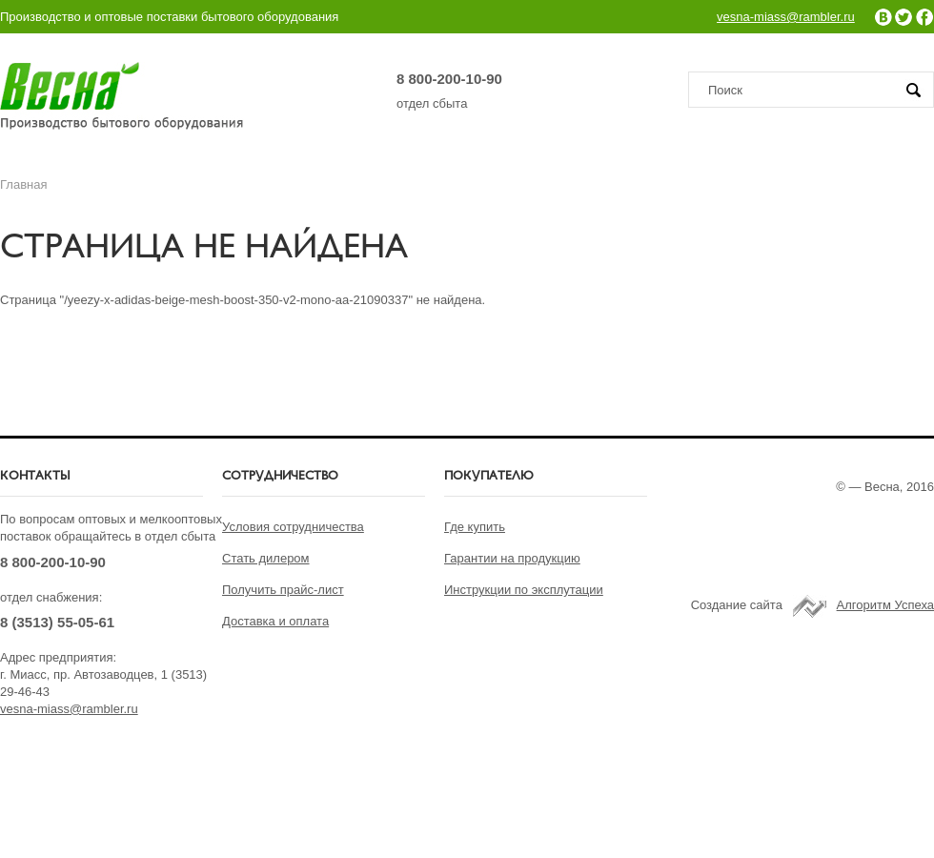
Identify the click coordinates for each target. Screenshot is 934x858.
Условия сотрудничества (293, 527)
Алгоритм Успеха (885, 605)
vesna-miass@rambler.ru (786, 17)
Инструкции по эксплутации (523, 589)
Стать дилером (266, 558)
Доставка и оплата (275, 621)
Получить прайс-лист (283, 589)
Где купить (474, 527)
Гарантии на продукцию (512, 558)
